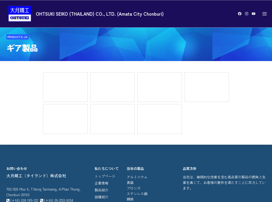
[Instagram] (246, 13)
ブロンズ (134, 131)
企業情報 (101, 126)
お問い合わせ (105, 147)
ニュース (101, 154)
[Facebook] (239, 13)
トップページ (105, 119)
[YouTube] (253, 13)
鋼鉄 (130, 142)
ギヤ (130, 148)
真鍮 (130, 126)
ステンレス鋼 (137, 137)
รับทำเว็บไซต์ (160, 187)
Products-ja (17, 38)
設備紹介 (101, 140)
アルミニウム (137, 120)
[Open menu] (264, 14)
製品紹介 (101, 133)
